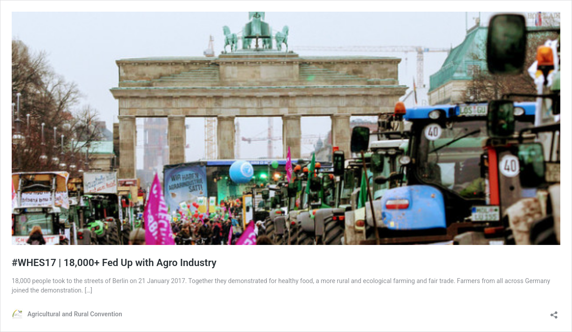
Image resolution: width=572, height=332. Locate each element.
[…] (89, 290)
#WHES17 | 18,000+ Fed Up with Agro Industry (114, 262)
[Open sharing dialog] (554, 312)
